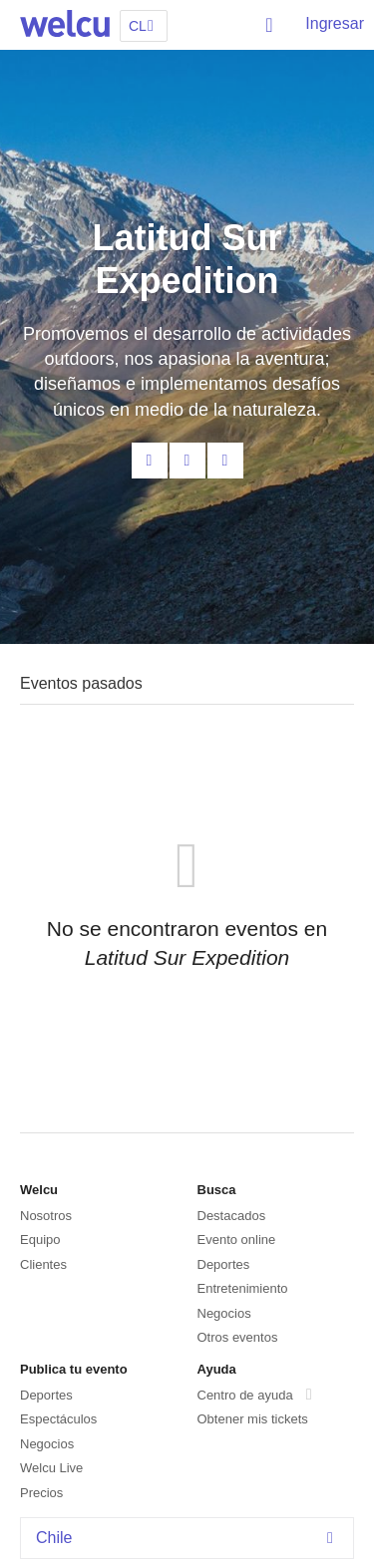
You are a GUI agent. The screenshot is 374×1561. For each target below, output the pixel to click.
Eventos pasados (81, 683)
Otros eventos (237, 1337)
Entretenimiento (242, 1288)
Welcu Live (51, 1467)
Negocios (224, 1313)
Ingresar (334, 23)
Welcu (65, 25)
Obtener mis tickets (252, 1418)
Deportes (223, 1264)
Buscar (270, 25)
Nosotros (46, 1215)
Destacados (231, 1215)
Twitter (225, 460)
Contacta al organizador (150, 460)
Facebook (187, 460)
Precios (41, 1492)
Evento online (236, 1239)
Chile (189, 1537)
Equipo (40, 1239)
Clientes (43, 1264)
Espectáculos (58, 1418)
